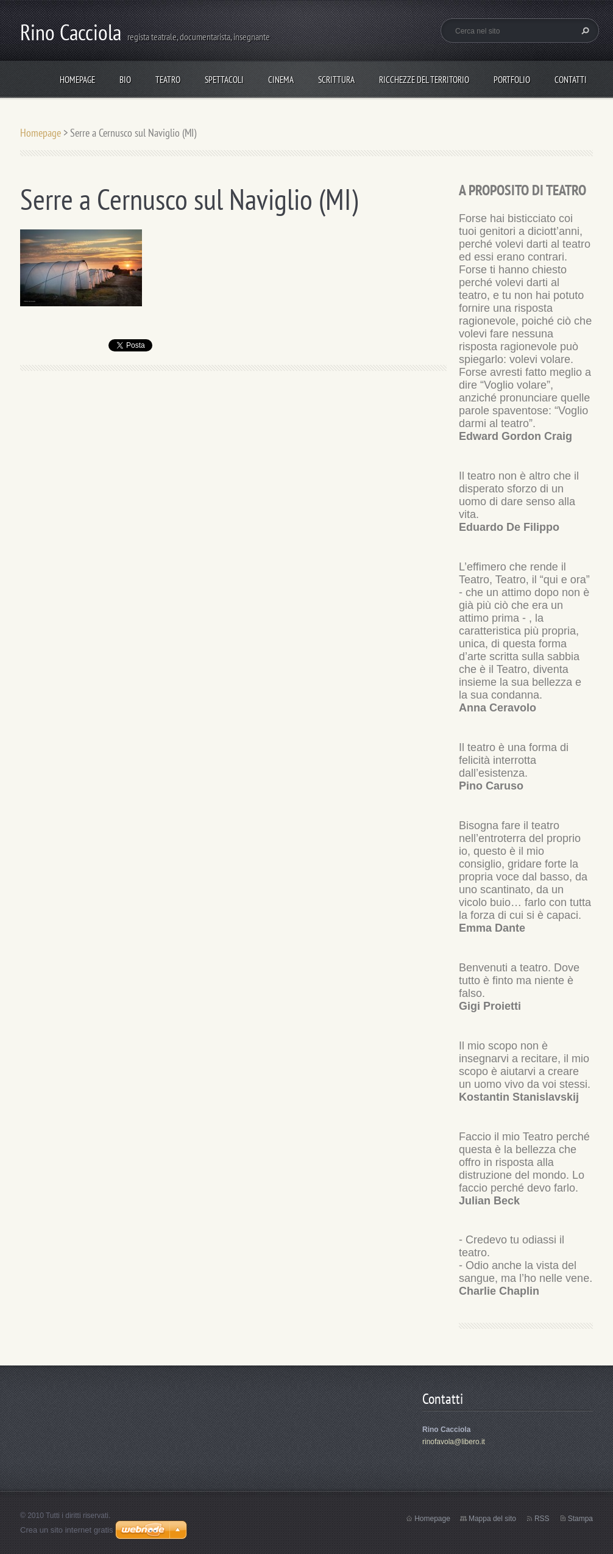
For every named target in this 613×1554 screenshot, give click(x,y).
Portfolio (512, 79)
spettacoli (224, 79)
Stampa (580, 1518)
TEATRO (167, 79)
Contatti (571, 79)
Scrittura (336, 79)
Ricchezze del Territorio (424, 79)
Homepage (77, 79)
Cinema (281, 79)
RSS (542, 1518)
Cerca (584, 30)
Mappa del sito (492, 1518)
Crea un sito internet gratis (66, 1529)
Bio (125, 79)
